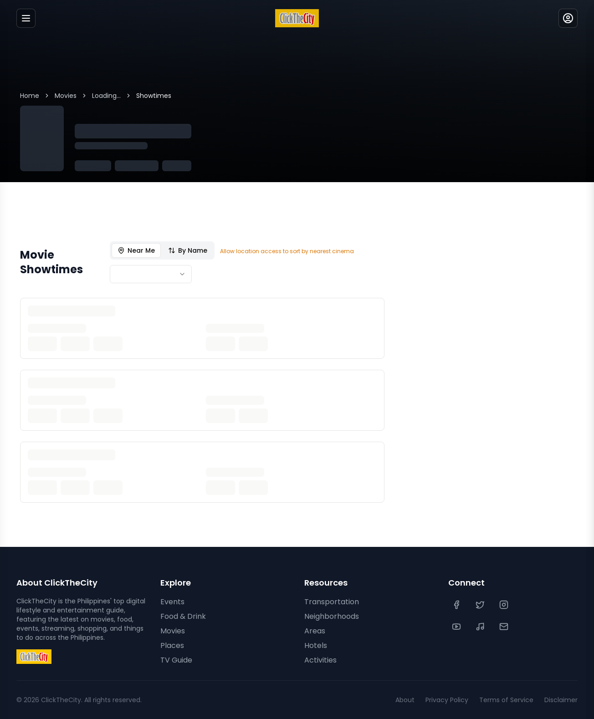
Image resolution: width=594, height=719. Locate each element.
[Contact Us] (505, 626)
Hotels (315, 645)
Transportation (331, 602)
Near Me (136, 250)
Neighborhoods (331, 616)
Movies (66, 95)
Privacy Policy (446, 699)
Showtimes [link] (153, 95)
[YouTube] (457, 626)
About (405, 699)
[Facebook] (457, 605)
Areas (314, 631)
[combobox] (151, 274)
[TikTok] (481, 626)
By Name (187, 250)
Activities (320, 660)
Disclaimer (561, 699)
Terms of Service (506, 699)
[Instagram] (505, 605)
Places (172, 645)
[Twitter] (481, 605)
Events (172, 602)
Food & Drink (183, 616)
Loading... (106, 95)
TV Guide (176, 660)
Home (29, 95)
